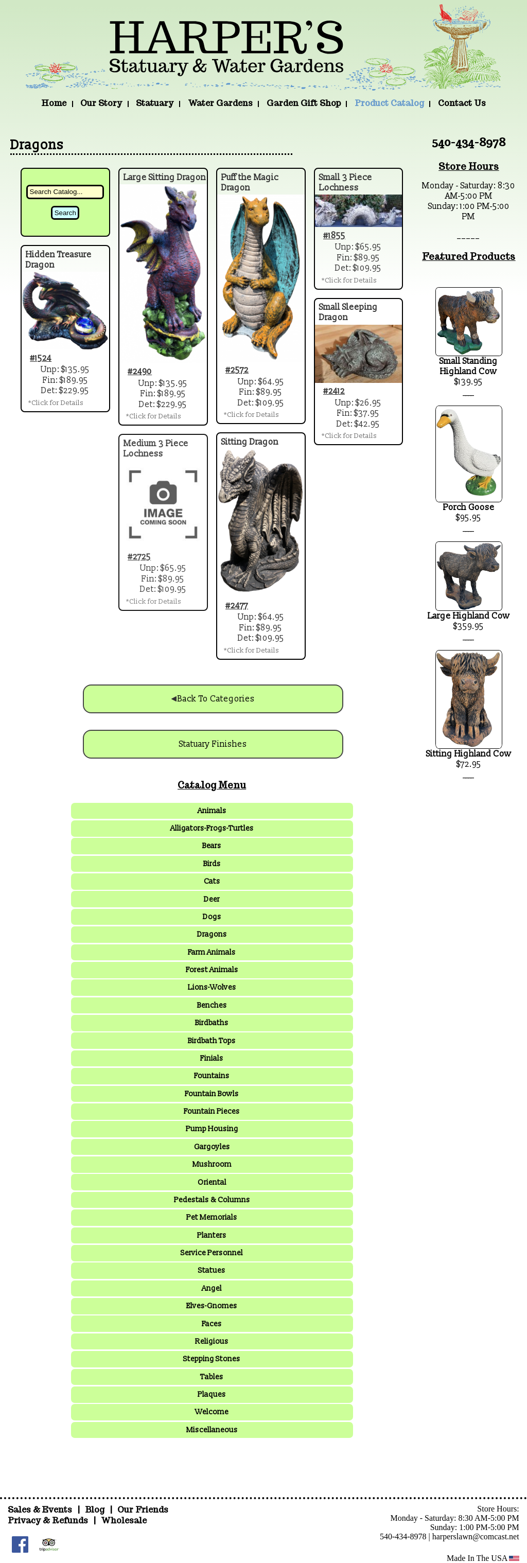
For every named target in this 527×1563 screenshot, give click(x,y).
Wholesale (124, 1520)
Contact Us (462, 103)
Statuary (154, 103)
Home (53, 103)
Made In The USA (483, 1558)
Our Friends (142, 1509)
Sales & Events (41, 1509)
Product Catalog (389, 103)
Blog (96, 1509)
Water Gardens (220, 103)
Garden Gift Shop (304, 103)
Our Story (101, 103)
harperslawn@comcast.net (475, 1536)
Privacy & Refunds (48, 1520)
